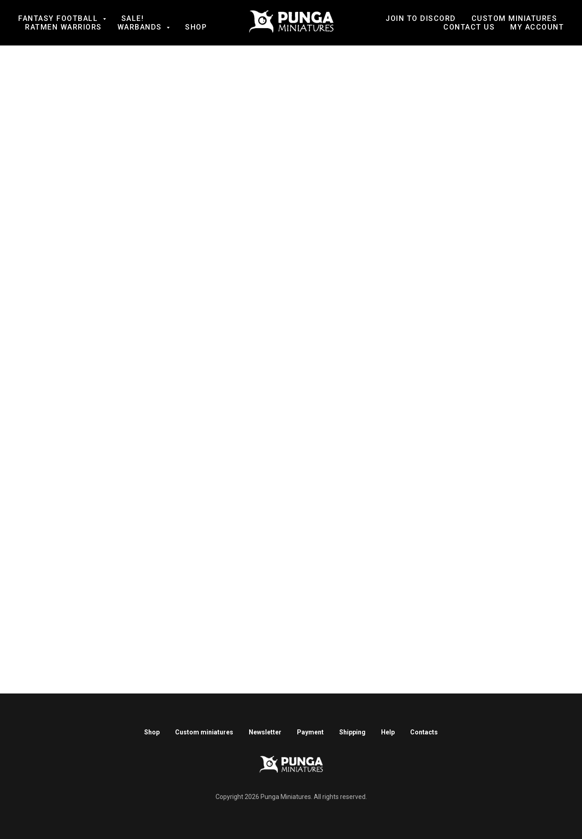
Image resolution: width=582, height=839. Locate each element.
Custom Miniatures (514, 18)
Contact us (469, 27)
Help (388, 732)
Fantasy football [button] (59, 18)
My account (537, 27)
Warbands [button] (141, 27)
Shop (196, 27)
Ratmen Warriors (63, 27)
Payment (310, 732)
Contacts (424, 732)
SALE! (132, 18)
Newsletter (265, 732)
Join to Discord (421, 18)
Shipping (352, 732)
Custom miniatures (204, 732)
